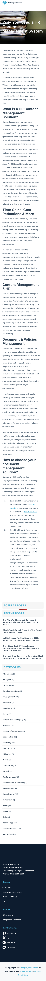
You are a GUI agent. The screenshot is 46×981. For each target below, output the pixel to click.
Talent (6, 817)
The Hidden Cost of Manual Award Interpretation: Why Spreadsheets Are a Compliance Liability (21, 648)
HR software (7, 915)
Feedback (7, 708)
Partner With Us (9, 897)
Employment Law (11, 691)
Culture (6, 685)
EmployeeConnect (29, 968)
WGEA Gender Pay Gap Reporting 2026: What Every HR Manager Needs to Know (21, 639)
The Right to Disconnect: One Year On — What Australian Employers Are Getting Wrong (21, 622)
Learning (7, 742)
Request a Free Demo (12, 892)
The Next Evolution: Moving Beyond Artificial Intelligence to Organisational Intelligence (23, 657)
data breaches (30, 512)
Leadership (8, 737)
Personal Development (13, 783)
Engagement (9, 697)
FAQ (4, 901)
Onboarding (8, 765)
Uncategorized (9, 828)
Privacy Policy (26, 971)
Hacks (5, 714)
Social (5, 811)
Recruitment (8, 794)
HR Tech (6, 725)
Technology (8, 823)
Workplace (8, 834)
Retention (7, 800)
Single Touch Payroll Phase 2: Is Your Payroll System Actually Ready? (22, 631)
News (5, 760)
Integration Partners (11, 920)
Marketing (7, 748)
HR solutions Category (13, 720)
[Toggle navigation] (40, 2)
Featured (7, 702)
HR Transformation (11, 731)
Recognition (8, 788)
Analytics (7, 680)
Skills (5, 805)
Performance (9, 777)
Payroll (6, 771)
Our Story (6, 887)
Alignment (8, 674)
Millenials (7, 754)
